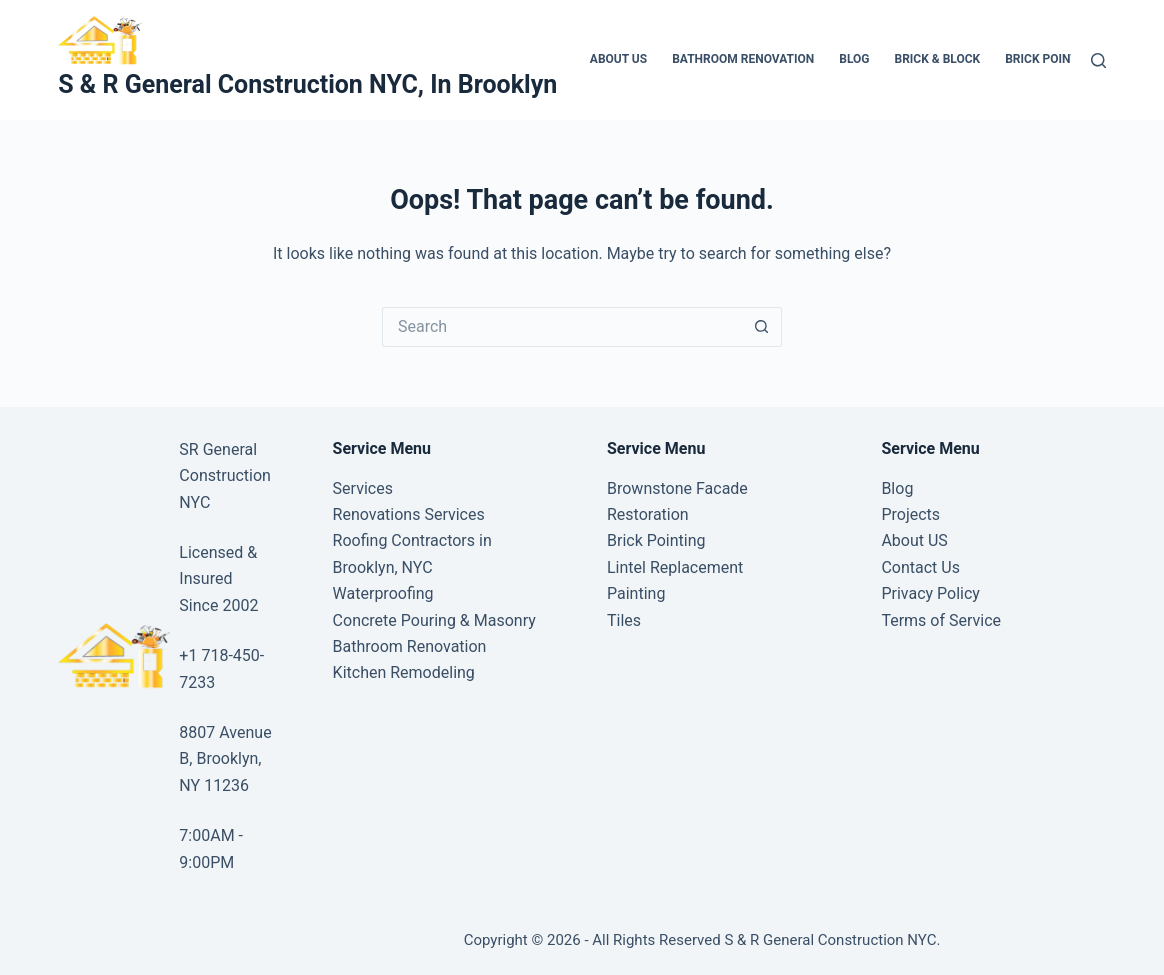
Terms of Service (941, 620)
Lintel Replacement (675, 567)
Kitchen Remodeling (404, 672)
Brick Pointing (1051, 59)
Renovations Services (409, 514)
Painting (636, 593)
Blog (854, 59)
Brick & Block (937, 59)
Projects (910, 514)
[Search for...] (562, 327)
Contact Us (920, 567)
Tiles (624, 620)
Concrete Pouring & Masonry (434, 620)
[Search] (1098, 60)
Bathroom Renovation (743, 59)
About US (618, 59)
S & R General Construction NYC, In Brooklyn (307, 84)
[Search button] (762, 327)
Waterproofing (383, 593)
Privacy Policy (930, 593)
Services (363, 488)
